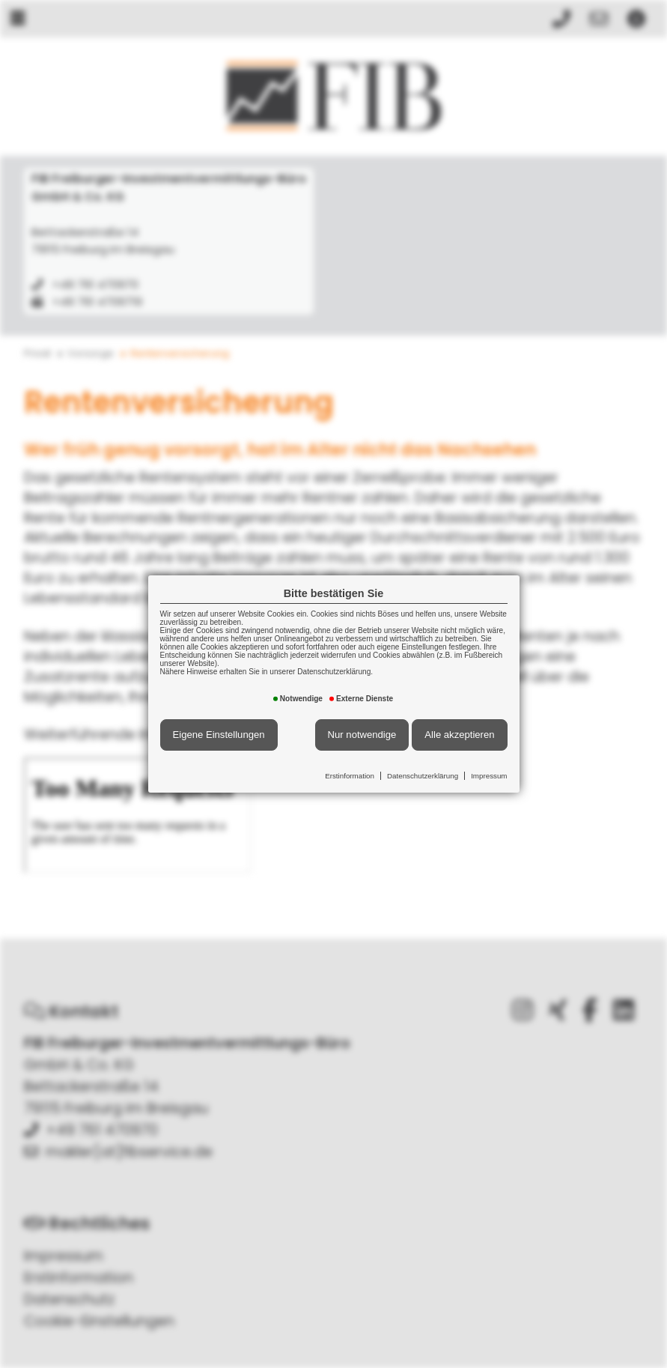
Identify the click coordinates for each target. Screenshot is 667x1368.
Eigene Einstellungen (219, 734)
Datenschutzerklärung (422, 776)
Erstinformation (349, 776)
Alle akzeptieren (459, 734)
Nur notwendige (362, 734)
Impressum (489, 776)
